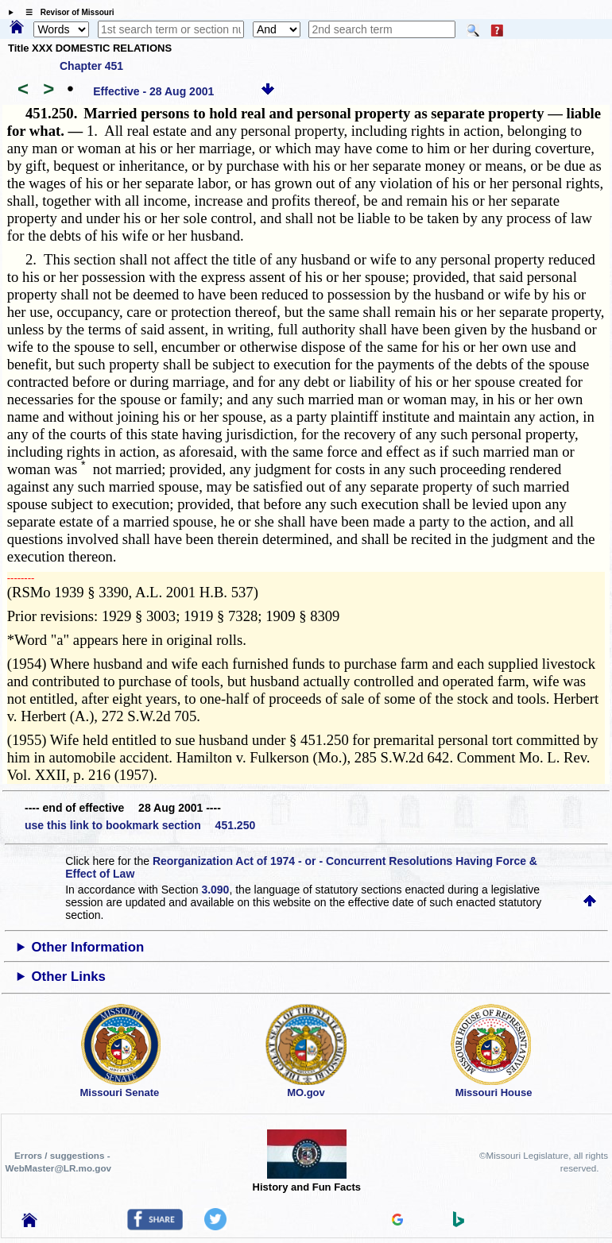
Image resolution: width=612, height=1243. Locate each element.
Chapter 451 (91, 66)
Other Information (88, 947)
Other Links (69, 976)
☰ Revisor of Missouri (65, 12)
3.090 (215, 889)
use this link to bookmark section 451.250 (140, 825)
